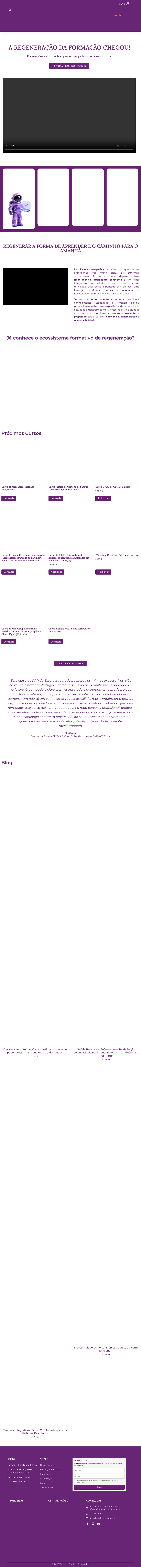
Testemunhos (47, 1487)
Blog (42, 1483)
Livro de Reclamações (19, 1477)
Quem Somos (47, 1465)
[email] (99, 1476)
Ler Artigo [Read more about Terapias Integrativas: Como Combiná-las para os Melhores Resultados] (35, 1437)
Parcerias (45, 1474)
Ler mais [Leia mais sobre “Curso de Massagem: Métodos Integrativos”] (9, 498)
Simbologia (46, 1478)
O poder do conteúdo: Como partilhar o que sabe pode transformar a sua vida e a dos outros (35, 1051)
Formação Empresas (50, 1469)
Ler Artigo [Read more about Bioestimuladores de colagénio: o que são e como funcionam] (106, 1354)
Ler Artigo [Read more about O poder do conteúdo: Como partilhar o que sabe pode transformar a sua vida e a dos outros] (35, 1056)
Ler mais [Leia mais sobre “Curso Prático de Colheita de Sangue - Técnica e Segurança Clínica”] (56, 498)
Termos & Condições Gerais (22, 1465)
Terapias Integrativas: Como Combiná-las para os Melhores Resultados (35, 1432)
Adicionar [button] (103, 498)
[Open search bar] (10, 10)
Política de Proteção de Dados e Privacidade (20, 1471)
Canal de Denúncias (18, 1481)
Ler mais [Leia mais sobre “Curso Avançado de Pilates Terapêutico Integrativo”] (56, 641)
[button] (4, 710)
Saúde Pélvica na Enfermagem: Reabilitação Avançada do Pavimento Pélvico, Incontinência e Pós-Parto (106, 1052)
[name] (99, 1470)
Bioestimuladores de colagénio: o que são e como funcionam (106, 1349)
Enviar (99, 1487)
